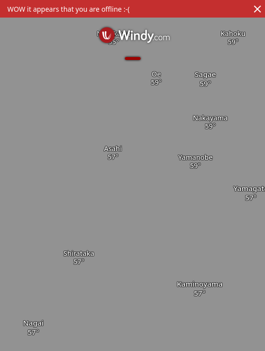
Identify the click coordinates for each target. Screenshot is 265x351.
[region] (132, 175)
